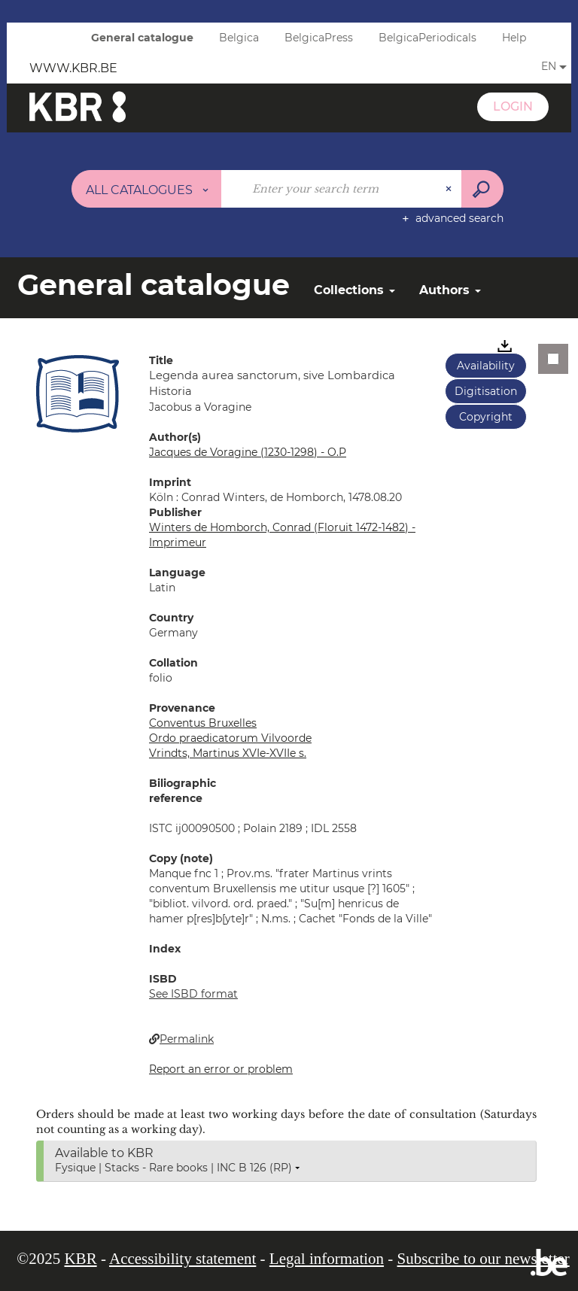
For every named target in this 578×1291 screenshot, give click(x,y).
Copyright (486, 417)
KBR (80, 1259)
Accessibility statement (182, 1259)
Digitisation (486, 391)
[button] (77, 393)
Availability (486, 365)
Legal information (326, 1259)
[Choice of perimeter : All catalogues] (146, 189)
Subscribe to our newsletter (483, 1259)
